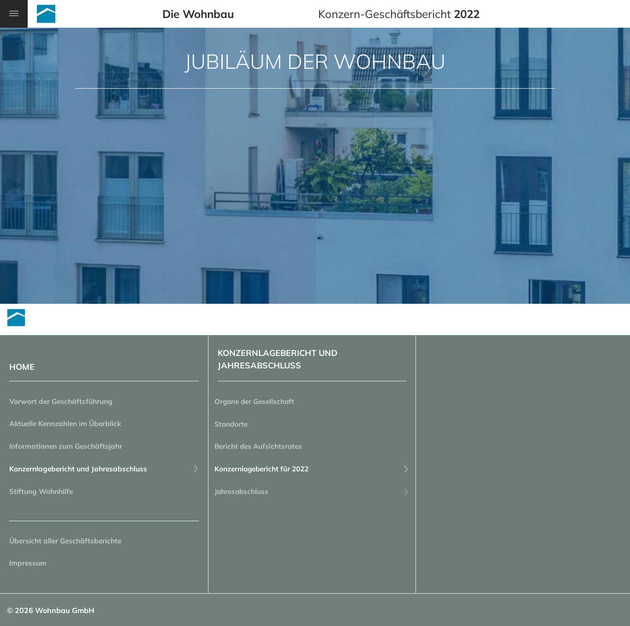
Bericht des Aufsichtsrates (264, 448)
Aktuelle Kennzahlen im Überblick (68, 425)
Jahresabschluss (312, 494)
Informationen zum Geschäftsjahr (68, 448)
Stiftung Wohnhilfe (42, 494)
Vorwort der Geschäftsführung (63, 402)
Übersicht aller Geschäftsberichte (67, 545)
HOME (22, 366)
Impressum (28, 568)
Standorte (235, 425)
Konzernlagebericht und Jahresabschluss (104, 471)
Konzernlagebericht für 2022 (312, 471)
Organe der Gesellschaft (260, 402)
